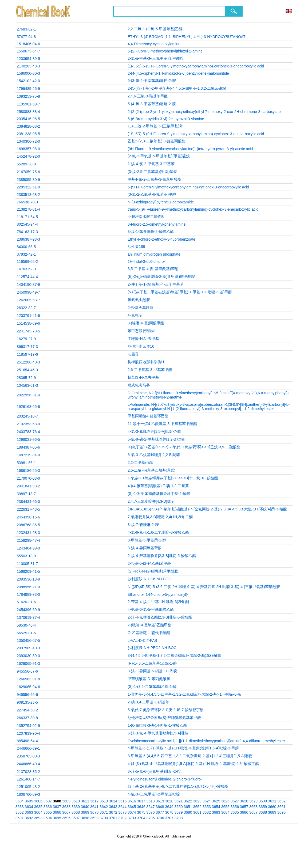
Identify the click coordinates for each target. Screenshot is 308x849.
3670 (94, 812)
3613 (104, 801)
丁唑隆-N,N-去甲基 (143, 338)
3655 (225, 807)
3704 (141, 818)
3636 (48, 807)
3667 (66, 812)
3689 (272, 812)
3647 (150, 807)
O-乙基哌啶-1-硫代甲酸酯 (149, 633)
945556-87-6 (27, 671)
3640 (85, 807)
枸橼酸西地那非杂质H (146, 362)
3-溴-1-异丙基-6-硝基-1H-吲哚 (152, 671)
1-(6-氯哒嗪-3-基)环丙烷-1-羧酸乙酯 (157, 725)
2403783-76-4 (28, 432)
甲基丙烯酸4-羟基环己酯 (148, 416)
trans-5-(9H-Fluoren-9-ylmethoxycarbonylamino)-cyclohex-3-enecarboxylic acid (193, 209)
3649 (169, 807)
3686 (244, 812)
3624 (207, 801)
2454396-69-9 (28, 610)
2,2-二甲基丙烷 (140, 462)
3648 (160, 807)
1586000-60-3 (28, 73)
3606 (38, 801)
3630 (263, 801)
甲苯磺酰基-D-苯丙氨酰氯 (149, 679)
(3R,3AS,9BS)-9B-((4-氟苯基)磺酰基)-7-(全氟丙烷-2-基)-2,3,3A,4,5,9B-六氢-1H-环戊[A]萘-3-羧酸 (207, 509)
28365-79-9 (26, 378)
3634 (29, 807)
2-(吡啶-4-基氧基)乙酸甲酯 (150, 625)
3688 (263, 812)
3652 (197, 807)
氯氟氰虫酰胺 (139, 300)
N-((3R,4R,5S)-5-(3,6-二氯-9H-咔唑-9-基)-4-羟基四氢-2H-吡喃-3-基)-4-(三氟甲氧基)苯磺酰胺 (204, 587)
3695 (57, 818)
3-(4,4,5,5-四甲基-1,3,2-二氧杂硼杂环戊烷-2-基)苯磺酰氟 (174, 655)
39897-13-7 (26, 494)
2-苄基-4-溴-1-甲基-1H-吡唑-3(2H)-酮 (158, 602)
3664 (38, 812)
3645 (132, 807)
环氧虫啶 (135, 315)
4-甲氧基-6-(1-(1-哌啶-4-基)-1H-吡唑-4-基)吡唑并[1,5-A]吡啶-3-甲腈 (183, 748)
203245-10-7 (27, 416)
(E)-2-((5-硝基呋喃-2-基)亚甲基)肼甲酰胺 (161, 276)
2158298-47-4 (28, 540)
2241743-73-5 (28, 331)
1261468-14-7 (28, 779)
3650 (179, 807)
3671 (104, 812)
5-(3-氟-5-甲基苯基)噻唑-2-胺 (152, 80)
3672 (113, 812)
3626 (225, 801)
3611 (85, 801)
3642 (104, 807)
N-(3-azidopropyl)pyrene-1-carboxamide (161, 202)
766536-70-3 (27, 202)
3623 (197, 801)
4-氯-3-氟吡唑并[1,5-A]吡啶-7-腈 (154, 431)
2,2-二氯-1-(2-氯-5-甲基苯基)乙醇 (155, 29)
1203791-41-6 (28, 315)
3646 (141, 807)
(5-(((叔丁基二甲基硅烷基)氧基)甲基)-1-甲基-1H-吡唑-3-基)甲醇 (180, 292)
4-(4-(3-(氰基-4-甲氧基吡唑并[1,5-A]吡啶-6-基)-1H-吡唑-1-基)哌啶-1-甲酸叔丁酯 (193, 763)
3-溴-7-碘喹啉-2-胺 (143, 524)
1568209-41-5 (28, 571)
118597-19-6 (27, 354)
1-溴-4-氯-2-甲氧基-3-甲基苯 (151, 164)
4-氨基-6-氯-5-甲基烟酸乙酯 (151, 609)
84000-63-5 (26, 247)
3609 (66, 801)
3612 (94, 801)
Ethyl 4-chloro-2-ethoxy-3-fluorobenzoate (161, 239)
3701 (113, 818)
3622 (188, 801)
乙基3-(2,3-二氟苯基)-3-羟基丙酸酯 (156, 141)
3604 (19, 801)
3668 (76, 812)
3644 (122, 807)
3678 (169, 812)
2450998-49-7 (28, 292)
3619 (160, 801)
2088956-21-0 (28, 587)
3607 (48, 801)
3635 (38, 807)
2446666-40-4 (28, 764)
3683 (216, 812)
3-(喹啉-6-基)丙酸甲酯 (146, 323)
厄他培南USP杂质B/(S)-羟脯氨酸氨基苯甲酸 (164, 717)
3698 (85, 818)
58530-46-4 (26, 625)
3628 (244, 801)
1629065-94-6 (28, 687)
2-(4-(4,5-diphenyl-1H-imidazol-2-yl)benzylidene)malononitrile (178, 73)
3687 (253, 812)
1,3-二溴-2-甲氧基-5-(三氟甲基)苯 (155, 126)
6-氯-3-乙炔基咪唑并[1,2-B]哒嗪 (154, 455)
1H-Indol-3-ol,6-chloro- (146, 261)
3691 (19, 818)
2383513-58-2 (28, 194)
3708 (179, 818)
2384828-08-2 (28, 126)
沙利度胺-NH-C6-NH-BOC (149, 579)
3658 (253, 807)
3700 (104, 818)
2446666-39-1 (28, 748)
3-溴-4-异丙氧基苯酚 (145, 548)
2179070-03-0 (28, 478)
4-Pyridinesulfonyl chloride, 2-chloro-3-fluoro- (165, 779)
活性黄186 (136, 246)
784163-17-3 (27, 232)
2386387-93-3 (28, 239)
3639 (76, 807)
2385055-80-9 (28, 179)
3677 (160, 812)
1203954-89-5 (28, 58)
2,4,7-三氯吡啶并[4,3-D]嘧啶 (151, 501)
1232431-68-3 (28, 532)
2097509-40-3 (28, 648)
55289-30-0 (26, 164)
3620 (169, 801)
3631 (272, 801)
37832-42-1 (26, 254)
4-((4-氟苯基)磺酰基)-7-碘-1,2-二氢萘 (158, 486)
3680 (188, 812)
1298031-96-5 (28, 439)
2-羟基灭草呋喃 (140, 307)
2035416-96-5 (28, 119)
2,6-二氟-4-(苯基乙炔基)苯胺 (151, 470)
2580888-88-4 (28, 111)
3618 (150, 801)
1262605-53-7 (28, 300)
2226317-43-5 (28, 509)
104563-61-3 (27, 385)
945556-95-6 (27, 694)
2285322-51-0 (28, 187)
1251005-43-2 (28, 786)
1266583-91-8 (28, 679)
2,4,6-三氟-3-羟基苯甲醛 (148, 96)
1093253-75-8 (28, 96)
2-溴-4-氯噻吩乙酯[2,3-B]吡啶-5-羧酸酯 (160, 617)
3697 (76, 818)
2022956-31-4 (28, 395)
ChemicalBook (43, 11)
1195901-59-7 (28, 104)
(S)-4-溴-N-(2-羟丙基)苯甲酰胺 (153, 571)
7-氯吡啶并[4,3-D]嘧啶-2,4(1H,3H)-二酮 (160, 517)
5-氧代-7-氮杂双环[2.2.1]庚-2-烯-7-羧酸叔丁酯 (166, 710)
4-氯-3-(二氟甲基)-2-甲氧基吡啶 (154, 794)
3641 (94, 807)
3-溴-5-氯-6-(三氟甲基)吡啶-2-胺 (154, 771)
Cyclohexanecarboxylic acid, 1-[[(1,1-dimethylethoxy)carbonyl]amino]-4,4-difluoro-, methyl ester (206, 741)
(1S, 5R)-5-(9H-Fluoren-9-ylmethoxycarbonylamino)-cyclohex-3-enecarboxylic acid (196, 134)
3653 (207, 807)
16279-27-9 (26, 339)
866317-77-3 (27, 346)
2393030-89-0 (28, 656)
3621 (179, 801)
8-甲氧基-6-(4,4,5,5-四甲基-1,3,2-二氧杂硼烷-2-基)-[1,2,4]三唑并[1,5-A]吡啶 (190, 756)
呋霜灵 (133, 354)
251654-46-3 (27, 370)
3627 (235, 801)
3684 (225, 812)
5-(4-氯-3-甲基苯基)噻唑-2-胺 (152, 104)
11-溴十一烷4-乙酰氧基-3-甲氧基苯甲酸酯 (162, 424)
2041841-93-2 (28, 486)
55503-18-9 (26, 556)
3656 (235, 807)
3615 (122, 801)
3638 (66, 807)
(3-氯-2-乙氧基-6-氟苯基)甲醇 (152, 194)
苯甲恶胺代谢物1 (142, 331)
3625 (216, 801)
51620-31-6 (26, 602)
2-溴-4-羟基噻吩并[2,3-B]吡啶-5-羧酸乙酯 (162, 556)
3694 (48, 818)
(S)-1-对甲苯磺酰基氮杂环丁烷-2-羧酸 (159, 493)
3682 (207, 812)
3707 (169, 818)
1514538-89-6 (28, 323)
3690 (281, 812)
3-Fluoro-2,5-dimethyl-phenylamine (156, 224)
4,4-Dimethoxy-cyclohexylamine (154, 44)
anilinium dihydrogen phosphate (154, 254)
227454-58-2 (27, 710)
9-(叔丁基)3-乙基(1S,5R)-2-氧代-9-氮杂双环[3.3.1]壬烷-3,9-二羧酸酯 (184, 447)
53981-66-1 (26, 463)
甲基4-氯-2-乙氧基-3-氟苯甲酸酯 (154, 179)
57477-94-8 (26, 37)
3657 (244, 807)
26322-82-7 (26, 308)
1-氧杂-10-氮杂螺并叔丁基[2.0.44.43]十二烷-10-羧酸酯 (173, 478)
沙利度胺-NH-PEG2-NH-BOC (152, 648)
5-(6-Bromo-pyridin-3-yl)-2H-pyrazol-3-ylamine (166, 119)
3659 (263, 807)
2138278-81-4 (28, 209)
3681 (197, 812)
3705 (150, 818)
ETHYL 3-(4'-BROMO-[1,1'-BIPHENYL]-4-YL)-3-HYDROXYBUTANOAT (187, 37)
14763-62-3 (26, 269)
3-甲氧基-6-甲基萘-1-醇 (147, 540)
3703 (132, 818)
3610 (76, 801)
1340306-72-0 (28, 141)
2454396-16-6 (28, 517)
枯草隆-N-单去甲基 (143, 377)
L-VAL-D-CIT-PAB (142, 640)
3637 (57, 807)
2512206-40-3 (28, 362)
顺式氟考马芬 (139, 385)
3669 (85, 812)
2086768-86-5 (28, 525)
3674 (132, 812)
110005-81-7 (27, 564)
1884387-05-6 (28, 447)
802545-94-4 (27, 224)
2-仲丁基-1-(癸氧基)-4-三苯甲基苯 (156, 284)
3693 (38, 818)
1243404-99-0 (28, 548)
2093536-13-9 (28, 579)
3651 (188, 807)
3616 (132, 801)
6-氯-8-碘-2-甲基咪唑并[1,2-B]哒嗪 (156, 439)
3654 (216, 807)
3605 (29, 801)
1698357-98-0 (28, 149)
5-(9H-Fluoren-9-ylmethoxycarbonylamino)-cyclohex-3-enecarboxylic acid (188, 187)
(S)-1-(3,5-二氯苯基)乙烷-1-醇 (152, 686)
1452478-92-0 (28, 156)
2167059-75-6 (28, 172)
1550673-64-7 (28, 51)
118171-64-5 (27, 217)
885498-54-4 (27, 741)
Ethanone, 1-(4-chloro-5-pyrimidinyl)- (158, 594)
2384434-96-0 (28, 501)
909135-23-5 (27, 702)
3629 (253, 801)
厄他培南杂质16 (141, 346)
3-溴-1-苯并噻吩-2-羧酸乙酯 (151, 231)
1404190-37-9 (28, 284)
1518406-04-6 (28, 44)
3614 (113, 801)
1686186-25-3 (28, 470)
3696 (66, 818)
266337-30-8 (27, 718)
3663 (29, 812)
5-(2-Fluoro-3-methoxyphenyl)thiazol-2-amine (165, 51)
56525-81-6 (26, 633)
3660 (272, 807)
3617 (141, 801)
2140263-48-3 (28, 66)
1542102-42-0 (28, 81)
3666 (57, 812)
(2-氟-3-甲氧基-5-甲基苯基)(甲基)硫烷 (159, 156)
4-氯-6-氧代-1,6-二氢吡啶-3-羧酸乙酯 (158, 532)
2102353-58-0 (28, 424)
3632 (281, 801)
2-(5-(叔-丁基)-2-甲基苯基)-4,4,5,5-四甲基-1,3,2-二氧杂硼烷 (177, 88)
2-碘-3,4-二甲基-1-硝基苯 (148, 702)
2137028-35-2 (28, 772)
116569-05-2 (27, 261)
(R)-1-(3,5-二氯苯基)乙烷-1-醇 (152, 663)
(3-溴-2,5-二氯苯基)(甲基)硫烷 (152, 171)
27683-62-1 (26, 29)
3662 (19, 812)
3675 (141, 812)
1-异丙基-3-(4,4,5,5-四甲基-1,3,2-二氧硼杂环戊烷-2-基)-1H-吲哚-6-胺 (184, 694)
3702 (122, 818)
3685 (235, 812)
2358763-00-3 (28, 756)
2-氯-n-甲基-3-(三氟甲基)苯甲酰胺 (156, 58)
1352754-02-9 (28, 725)
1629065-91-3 (28, 663)
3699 (94, 818)
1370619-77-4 (28, 617)
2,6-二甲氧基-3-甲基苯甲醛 (150, 369)
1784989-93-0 (28, 594)
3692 (29, 818)
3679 (179, 812)
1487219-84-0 (28, 455)
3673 (122, 812)
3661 (281, 807)
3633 (19, 807)
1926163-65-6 (28, 406)
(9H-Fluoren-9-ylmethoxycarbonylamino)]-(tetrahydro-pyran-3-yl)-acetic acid (190, 149)
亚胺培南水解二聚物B (146, 216)
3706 (160, 818)
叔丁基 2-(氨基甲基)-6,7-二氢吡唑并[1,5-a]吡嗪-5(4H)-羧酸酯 (178, 786)
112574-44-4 (27, 277)
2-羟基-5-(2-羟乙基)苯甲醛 (149, 563)
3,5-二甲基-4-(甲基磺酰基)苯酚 (153, 269)
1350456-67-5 (28, 640)
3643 (113, 807)
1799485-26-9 (28, 88)
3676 (150, 812)
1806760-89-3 (28, 794)
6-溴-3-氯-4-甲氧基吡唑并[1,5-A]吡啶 (158, 733)
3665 (48, 812)
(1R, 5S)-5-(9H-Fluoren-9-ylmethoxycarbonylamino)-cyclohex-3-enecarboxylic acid (196, 66)
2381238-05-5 (28, 134)
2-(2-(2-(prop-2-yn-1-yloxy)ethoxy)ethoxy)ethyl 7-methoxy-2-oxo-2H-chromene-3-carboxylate (204, 111)
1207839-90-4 (28, 733)
